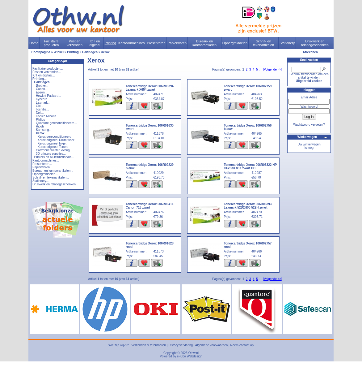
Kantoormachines (131, 43)
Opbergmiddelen (234, 43)
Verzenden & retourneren (148, 345)
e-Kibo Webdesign (189, 356)
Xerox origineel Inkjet (52, 143)
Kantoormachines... (45, 160)
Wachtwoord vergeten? (309, 124)
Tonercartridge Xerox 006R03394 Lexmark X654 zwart (150, 87)
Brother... (42, 85)
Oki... (39, 106)
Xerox (105, 52)
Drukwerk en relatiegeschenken (315, 43)
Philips (40, 119)
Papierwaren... (42, 167)
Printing (110, 43)
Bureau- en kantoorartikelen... (52, 170)
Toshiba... (42, 109)
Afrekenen (310, 52)
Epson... (41, 92)
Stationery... (40, 181)
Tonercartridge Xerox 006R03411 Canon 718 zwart (150, 205)
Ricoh (40, 126)
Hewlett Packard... (48, 95)
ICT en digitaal (95, 43)
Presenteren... (42, 164)
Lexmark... (43, 102)
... (39, 78)
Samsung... (44, 130)
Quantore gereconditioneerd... (56, 123)
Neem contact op (242, 345)
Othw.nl (193, 353)
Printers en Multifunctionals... (54, 157)
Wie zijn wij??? (118, 345)
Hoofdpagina (41, 52)
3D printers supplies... (51, 153)
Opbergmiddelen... (45, 174)
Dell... (40, 112)
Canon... (42, 89)
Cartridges (90, 52)
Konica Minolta (46, 116)
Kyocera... (43, 99)
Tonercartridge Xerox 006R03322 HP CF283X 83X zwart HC (250, 166)
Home (33, 43)
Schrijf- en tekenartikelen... (50, 177)
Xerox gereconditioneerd (54, 136)
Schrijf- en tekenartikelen (263, 43)
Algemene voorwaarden (211, 345)
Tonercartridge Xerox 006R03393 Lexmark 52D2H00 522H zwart (248, 205)
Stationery (287, 43)
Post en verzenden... (46, 72)
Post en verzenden (74, 43)
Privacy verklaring (180, 345)
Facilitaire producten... (47, 68)
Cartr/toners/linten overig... (54, 150)
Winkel (59, 52)
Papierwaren (177, 43)
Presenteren (156, 43)
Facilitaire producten (51, 43)
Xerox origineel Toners (53, 147)
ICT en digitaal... (43, 75)
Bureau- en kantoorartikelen (204, 43)
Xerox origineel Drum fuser (56, 140)
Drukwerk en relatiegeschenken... (55, 184)
